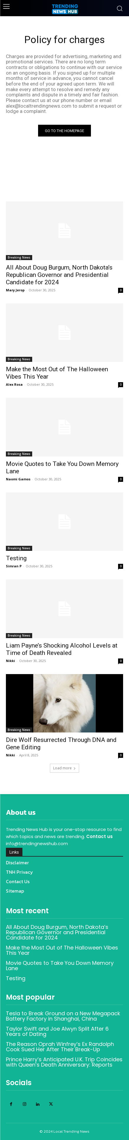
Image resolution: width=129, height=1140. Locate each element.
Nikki (10, 660)
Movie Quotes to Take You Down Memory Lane (60, 965)
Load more (64, 768)
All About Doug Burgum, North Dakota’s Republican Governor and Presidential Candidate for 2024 (59, 275)
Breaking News (19, 257)
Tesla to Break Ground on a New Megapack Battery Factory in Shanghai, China (63, 1016)
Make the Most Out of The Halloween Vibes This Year (62, 950)
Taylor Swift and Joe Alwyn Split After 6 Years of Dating (57, 1031)
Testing (16, 558)
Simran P (14, 566)
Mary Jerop (15, 290)
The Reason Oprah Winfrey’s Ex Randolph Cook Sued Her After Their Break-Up (60, 1046)
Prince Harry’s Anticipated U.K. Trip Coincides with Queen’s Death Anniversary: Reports (64, 1062)
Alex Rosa (14, 384)
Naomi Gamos (18, 479)
